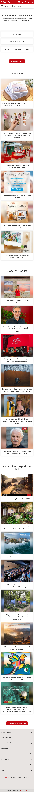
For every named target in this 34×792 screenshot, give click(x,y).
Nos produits (17, 754)
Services (17, 765)
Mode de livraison (17, 737)
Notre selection (17, 759)
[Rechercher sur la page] (22, 6)
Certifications (17, 748)
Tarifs (21, 790)
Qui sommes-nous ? (17, 61)
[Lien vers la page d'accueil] (7, 2)
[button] (29, 2)
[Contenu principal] (17, 368)
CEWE (17, 770)
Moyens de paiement (17, 732)
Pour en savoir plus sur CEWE (17, 723)
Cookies (25, 790)
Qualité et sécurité (17, 743)
